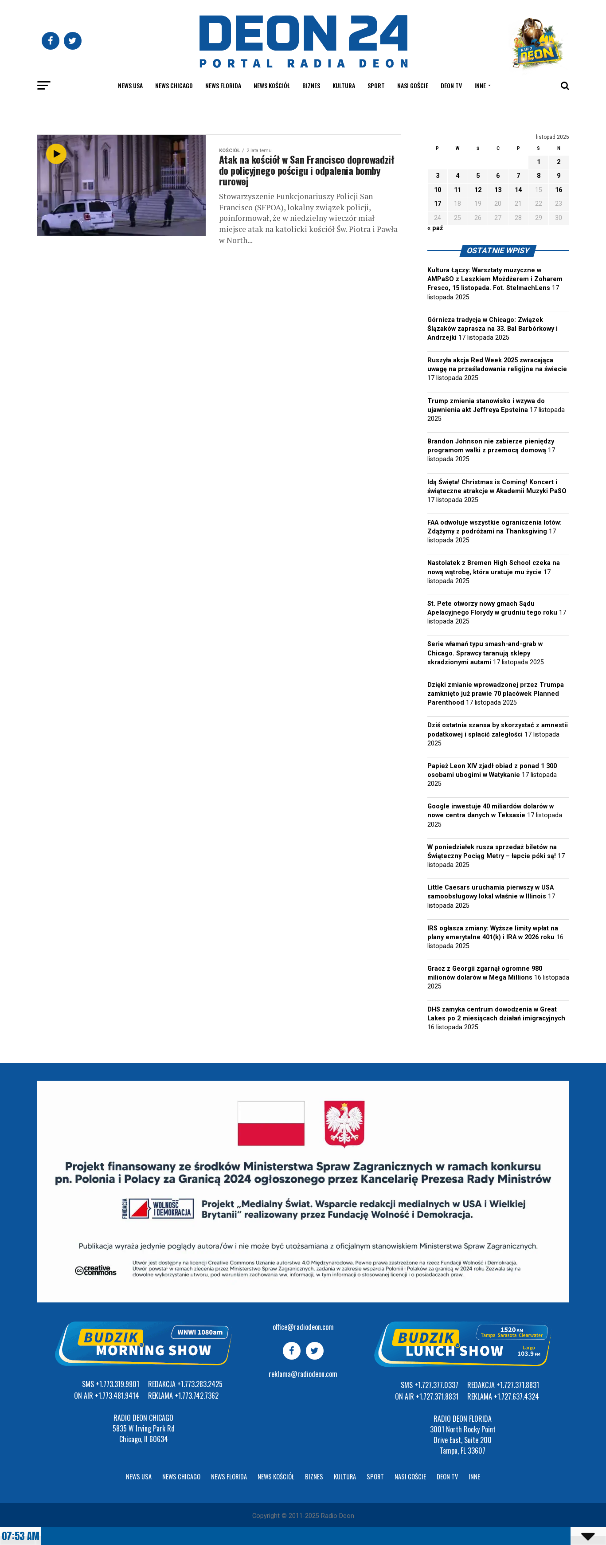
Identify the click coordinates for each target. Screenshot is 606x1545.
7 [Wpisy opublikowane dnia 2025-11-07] (518, 176)
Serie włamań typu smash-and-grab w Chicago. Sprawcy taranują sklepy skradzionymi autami (485, 653)
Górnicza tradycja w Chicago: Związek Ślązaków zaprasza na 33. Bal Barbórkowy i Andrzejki (492, 328)
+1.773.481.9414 (117, 1395)
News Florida (223, 85)
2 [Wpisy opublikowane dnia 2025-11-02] (558, 162)
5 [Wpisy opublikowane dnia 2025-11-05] (478, 176)
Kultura (343, 85)
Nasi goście (412, 85)
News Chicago (174, 85)
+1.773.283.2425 (200, 1384)
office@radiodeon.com (303, 1326)
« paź (435, 228)
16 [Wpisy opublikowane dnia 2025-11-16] (558, 190)
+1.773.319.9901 (117, 1384)
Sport (376, 85)
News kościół (272, 85)
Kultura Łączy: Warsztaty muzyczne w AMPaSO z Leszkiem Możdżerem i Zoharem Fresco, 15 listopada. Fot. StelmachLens (495, 279)
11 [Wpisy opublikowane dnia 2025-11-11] (457, 190)
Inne (480, 85)
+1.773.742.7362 (197, 1395)
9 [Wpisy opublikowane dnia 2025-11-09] (558, 176)
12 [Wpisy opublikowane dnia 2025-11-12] (477, 190)
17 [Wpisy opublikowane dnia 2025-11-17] (437, 204)
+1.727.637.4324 (516, 1396)
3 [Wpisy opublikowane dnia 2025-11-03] (437, 176)
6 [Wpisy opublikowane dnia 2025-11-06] (498, 176)
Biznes (311, 85)
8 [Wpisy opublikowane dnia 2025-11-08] (538, 176)
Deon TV (451, 85)
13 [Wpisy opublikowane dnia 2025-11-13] (497, 190)
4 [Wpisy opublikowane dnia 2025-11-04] (457, 176)
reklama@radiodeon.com (303, 1374)
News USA (130, 85)
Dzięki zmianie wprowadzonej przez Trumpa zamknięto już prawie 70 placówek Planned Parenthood (495, 693)
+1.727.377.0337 (436, 1385)
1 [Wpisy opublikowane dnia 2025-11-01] (538, 162)
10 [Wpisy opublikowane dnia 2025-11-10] (437, 190)
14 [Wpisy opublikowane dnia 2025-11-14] (518, 190)
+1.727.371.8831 (437, 1396)
